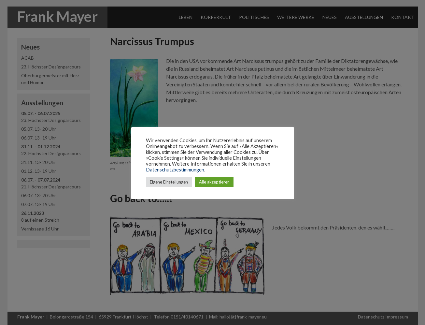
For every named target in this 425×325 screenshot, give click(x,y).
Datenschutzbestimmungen (175, 169)
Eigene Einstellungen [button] (169, 182)
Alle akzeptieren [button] (214, 182)
